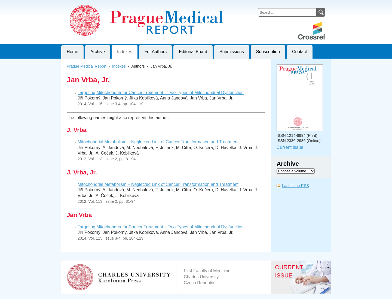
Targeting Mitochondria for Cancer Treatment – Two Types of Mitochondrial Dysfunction (161, 92)
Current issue (290, 147)
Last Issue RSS (295, 185)
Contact (299, 51)
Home (72, 51)
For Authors (155, 51)
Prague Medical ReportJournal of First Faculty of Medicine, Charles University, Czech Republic (128, 4)
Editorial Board (193, 51)
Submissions (231, 51)
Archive (97, 51)
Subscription (268, 51)
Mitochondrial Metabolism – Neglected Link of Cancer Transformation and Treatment (158, 142)
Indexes (124, 51)
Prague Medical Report (86, 66)
